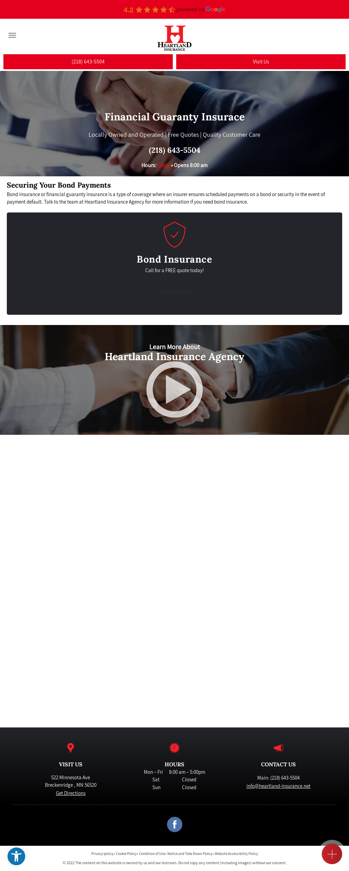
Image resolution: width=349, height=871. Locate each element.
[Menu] (12, 35)
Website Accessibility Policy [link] (236, 854)
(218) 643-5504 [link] (174, 150)
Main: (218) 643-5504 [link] (278, 777)
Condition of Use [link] (152, 854)
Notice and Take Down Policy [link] (189, 854)
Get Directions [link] (71, 793)
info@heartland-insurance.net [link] (278, 786)
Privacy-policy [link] (102, 854)
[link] (16, 856)
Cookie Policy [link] (126, 854)
